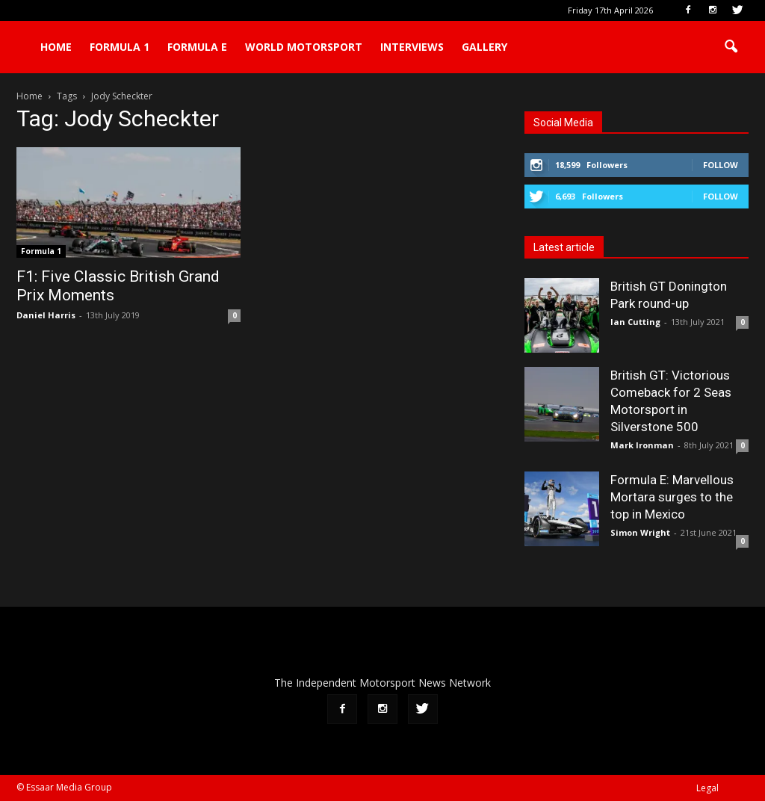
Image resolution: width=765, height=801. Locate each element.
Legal (707, 788)
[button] (731, 47)
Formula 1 (119, 47)
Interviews (412, 47)
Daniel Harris (45, 315)
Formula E (197, 47)
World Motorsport (303, 47)
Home (56, 47)
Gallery (484, 47)
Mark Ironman (642, 445)
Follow (720, 164)
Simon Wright (640, 532)
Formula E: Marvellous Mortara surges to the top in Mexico (672, 497)
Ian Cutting (635, 321)
